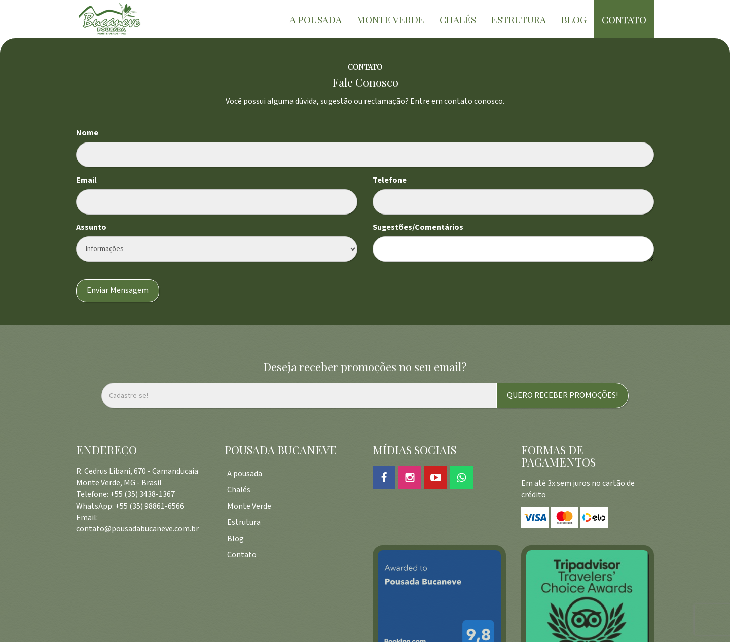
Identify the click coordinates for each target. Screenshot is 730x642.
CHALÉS (458, 19)
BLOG (574, 19)
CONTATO (624, 19)
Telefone (390, 180)
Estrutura (244, 522)
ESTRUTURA (518, 19)
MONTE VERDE (390, 19)
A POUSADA (315, 19)
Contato (242, 555)
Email (86, 180)
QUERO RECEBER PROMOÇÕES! (562, 395)
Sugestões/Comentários (418, 227)
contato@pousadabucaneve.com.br (137, 529)
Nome (87, 133)
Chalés (238, 490)
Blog (235, 538)
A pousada (244, 474)
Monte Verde (249, 506)
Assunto (91, 227)
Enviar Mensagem (118, 290)
